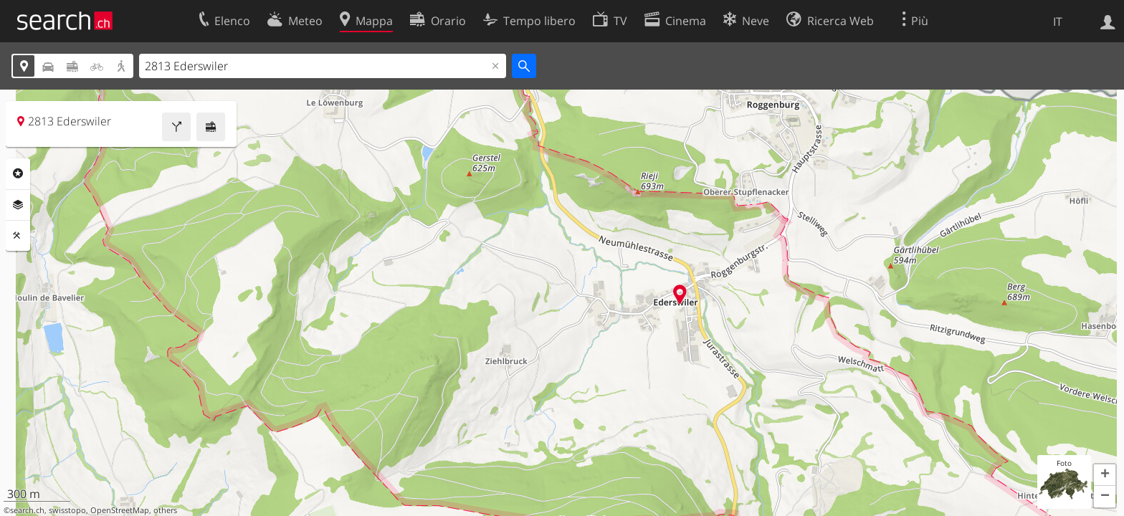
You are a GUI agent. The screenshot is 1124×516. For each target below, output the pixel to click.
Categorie (18, 173)
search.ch (27, 510)
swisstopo (67, 510)
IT (1057, 21)
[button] (1104, 475)
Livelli (18, 205)
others (165, 510)
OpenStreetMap (119, 510)
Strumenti (18, 236)
